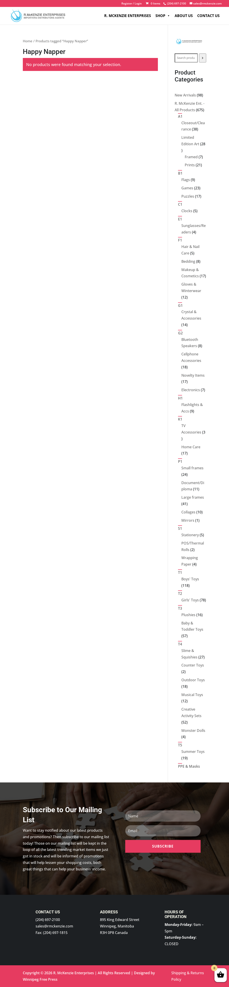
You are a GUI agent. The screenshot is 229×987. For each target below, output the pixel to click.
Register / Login (131, 3)
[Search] (202, 57)
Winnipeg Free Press (40, 979)
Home (27, 41)
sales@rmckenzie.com (54, 926)
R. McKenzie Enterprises (127, 15)
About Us (184, 15)
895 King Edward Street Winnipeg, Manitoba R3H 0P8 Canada (119, 926)
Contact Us (208, 15)
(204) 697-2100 (48, 919)
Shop (162, 15)
